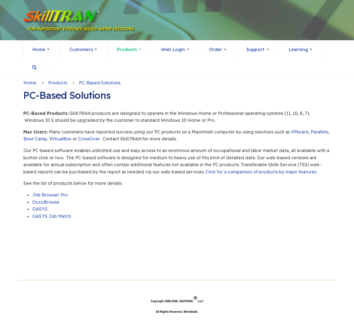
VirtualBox (60, 139)
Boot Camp (35, 139)
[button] (42, 49)
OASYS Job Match (51, 216)
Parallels (319, 132)
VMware (299, 132)
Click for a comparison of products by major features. (261, 172)
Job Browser (49, 195)
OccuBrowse (45, 202)
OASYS (39, 209)
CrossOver (88, 139)
